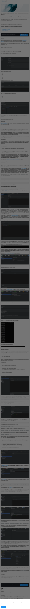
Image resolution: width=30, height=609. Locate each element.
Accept (3, 606)
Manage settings (9, 606)
